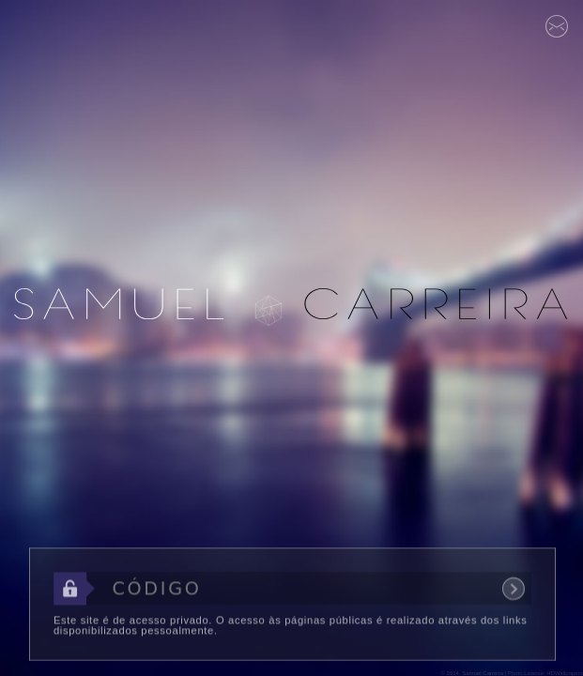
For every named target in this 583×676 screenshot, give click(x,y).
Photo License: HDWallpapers (545, 673)
